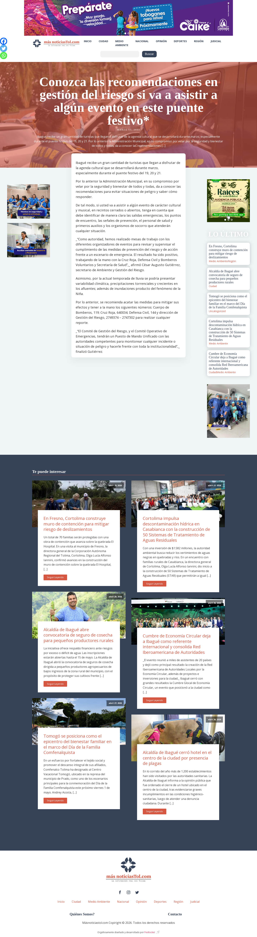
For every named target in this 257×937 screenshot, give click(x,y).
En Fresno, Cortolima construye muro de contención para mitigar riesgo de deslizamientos (76, 523)
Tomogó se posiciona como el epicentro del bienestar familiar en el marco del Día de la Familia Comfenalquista (78, 744)
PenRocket (149, 932)
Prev (212, 201)
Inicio (88, 41)
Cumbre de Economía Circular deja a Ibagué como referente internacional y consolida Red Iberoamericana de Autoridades (177, 644)
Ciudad (103, 41)
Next (245, 201)
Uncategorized (217, 311)
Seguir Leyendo (55, 577)
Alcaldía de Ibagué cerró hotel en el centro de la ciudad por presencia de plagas (177, 757)
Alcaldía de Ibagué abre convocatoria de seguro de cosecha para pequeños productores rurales (78, 635)
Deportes (180, 41)
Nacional (142, 41)
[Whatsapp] (3, 55)
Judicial (216, 41)
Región (198, 41)
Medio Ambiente (121, 43)
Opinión (161, 41)
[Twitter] (3, 48)
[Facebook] (3, 41)
